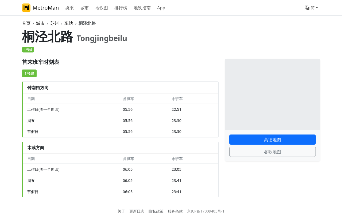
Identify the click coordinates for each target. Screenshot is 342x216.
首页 (26, 23)
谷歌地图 (272, 152)
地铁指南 (142, 8)
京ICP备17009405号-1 (206, 211)
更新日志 (136, 211)
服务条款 (175, 211)
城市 (84, 8)
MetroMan (40, 7)
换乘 (69, 8)
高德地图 (272, 139)
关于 (121, 211)
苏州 (54, 23)
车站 (68, 23)
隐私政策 (156, 211)
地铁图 (101, 8)
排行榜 (120, 8)
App (161, 8)
